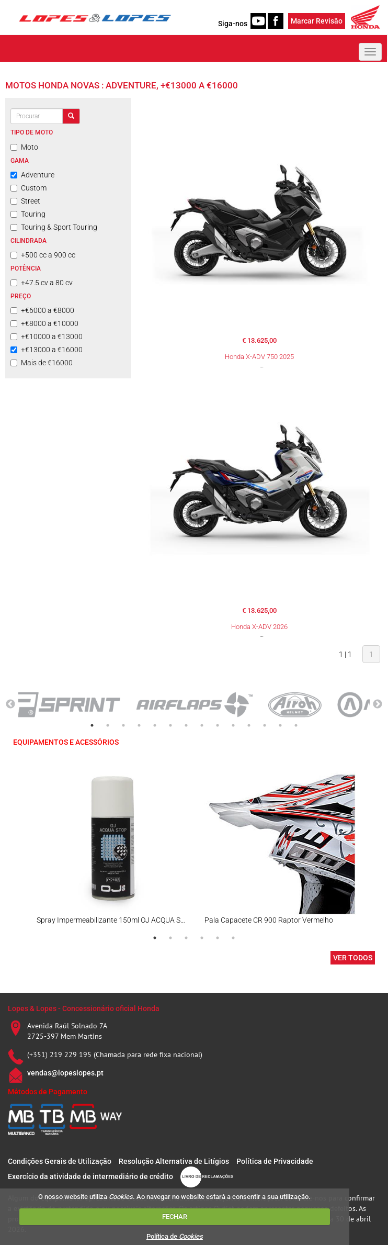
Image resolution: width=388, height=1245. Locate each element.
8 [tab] (202, 725)
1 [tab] (92, 725)
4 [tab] (139, 725)
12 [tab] (264, 725)
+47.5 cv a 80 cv (41, 282)
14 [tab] (296, 725)
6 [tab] (170, 725)
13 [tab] (280, 725)
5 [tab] (155, 725)
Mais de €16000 (41, 362)
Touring (27, 214)
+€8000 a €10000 (44, 323)
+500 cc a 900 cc (42, 255)
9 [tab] (217, 725)
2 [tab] (107, 725)
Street (25, 201)
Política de (174, 1236)
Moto (24, 147)
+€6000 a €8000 (42, 310)
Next (377, 704)
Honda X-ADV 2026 (259, 627)
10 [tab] (233, 725)
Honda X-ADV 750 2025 (259, 357)
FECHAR (174, 1216)
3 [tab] (123, 725)
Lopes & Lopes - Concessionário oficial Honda (83, 1008)
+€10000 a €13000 (46, 336)
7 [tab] (186, 725)
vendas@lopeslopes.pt (65, 1073)
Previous (10, 704)
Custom (28, 188)
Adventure (32, 175)
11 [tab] (249, 725)
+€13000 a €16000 (46, 349)
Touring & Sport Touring (53, 227)
